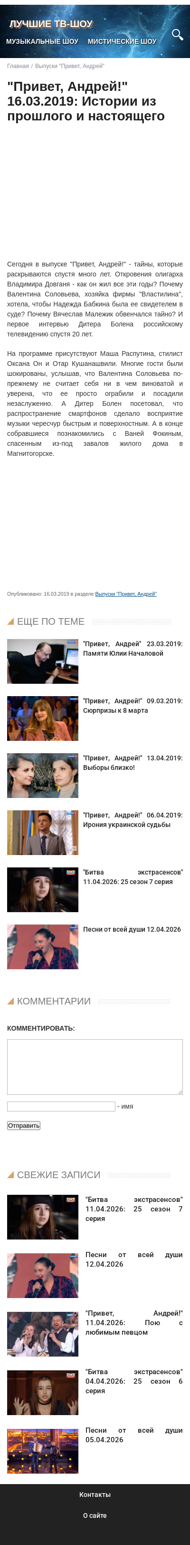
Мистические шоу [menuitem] (122, 41)
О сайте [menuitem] (95, 1515)
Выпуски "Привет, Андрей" (126, 594)
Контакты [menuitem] (95, 1494)
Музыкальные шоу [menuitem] (42, 41)
